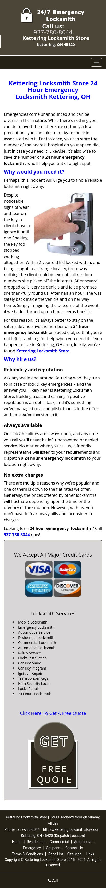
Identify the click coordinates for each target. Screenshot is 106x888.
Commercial (59, 842)
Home (17, 842)
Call (53, 880)
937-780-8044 (53, 32)
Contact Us (74, 848)
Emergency (32, 848)
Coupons (53, 848)
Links (90, 854)
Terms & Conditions (27, 854)
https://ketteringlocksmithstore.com (71, 829)
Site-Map (74, 854)
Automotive (83, 842)
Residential (35, 842)
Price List (55, 854)
